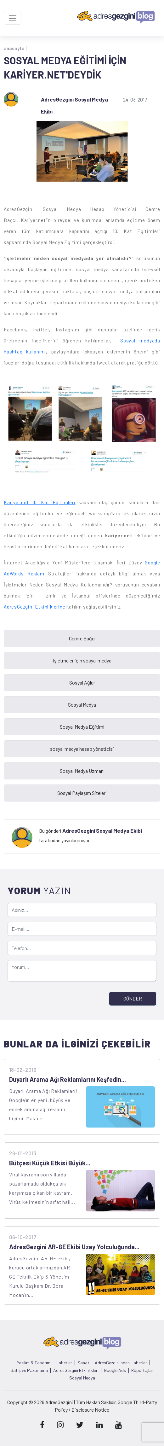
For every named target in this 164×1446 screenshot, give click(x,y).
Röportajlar (142, 1370)
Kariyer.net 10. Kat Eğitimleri (40, 502)
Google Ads (115, 1370)
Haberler (64, 1362)
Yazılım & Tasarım (33, 1362)
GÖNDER (132, 998)
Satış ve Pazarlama (29, 1370)
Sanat (83, 1362)
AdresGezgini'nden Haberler (121, 1362)
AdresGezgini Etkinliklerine (34, 606)
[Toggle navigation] (12, 18)
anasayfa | (15, 48)
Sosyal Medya (82, 1377)
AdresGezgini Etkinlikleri (76, 1370)
